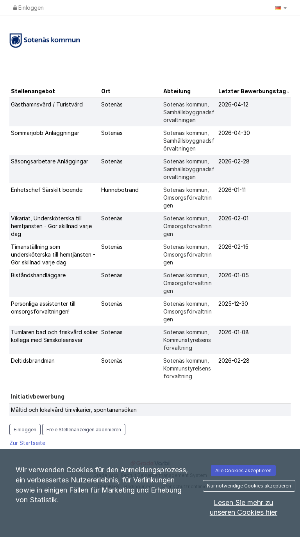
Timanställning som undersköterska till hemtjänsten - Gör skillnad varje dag (53, 254)
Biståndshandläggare (38, 275)
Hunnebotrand (120, 189)
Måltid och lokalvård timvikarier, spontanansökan (74, 409)
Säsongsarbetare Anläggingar (49, 161)
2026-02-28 (234, 161)
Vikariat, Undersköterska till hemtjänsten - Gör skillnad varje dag (51, 226)
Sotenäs (112, 104)
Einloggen (28, 7)
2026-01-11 (232, 189)
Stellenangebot (33, 91)
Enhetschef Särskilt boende (46, 189)
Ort (106, 91)
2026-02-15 (233, 246)
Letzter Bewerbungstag (252, 91)
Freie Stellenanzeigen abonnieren (83, 429)
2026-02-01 (233, 218)
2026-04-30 (234, 132)
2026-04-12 (233, 104)
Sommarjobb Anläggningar (45, 132)
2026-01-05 (233, 275)
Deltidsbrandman (33, 360)
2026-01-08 (233, 332)
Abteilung (177, 91)
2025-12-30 (233, 303)
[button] (281, 8)
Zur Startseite (27, 443)
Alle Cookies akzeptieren (243, 470)
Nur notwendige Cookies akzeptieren (249, 486)
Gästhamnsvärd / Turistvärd (47, 104)
